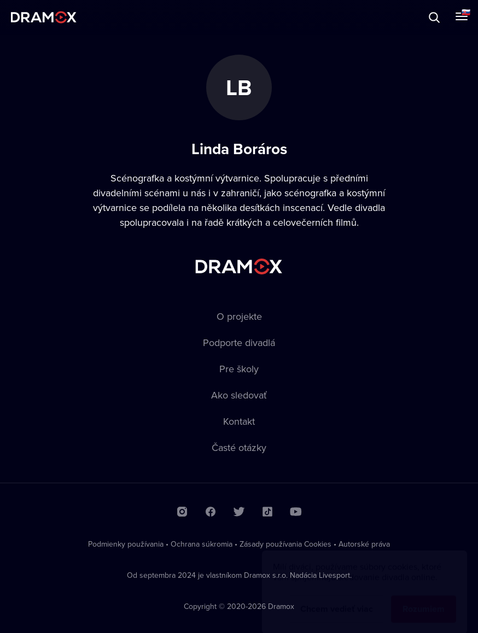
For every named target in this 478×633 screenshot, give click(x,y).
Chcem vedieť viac (336, 598)
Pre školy (239, 369)
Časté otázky (239, 447)
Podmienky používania (126, 543)
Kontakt (239, 421)
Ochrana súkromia (201, 543)
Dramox (44, 17)
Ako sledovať (239, 395)
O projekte (239, 316)
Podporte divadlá (239, 342)
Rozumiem (424, 598)
